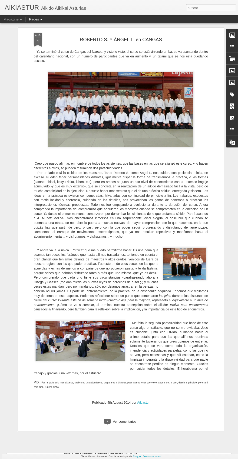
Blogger (137, 456)
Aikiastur (143, 361)
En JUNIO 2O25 (85, 401)
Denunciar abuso (152, 456)
